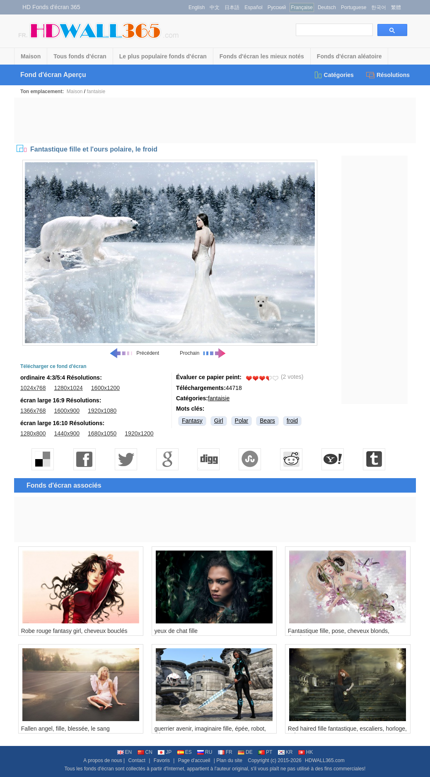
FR (225, 752)
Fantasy (192, 420)
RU (204, 752)
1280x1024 (68, 388)
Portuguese (353, 7)
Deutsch (327, 7)
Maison (31, 56)
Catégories (334, 75)
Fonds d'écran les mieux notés (262, 56)
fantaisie (96, 91)
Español (253, 7)
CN (145, 752)
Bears (267, 420)
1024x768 (33, 388)
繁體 (396, 7)
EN (124, 752)
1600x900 (67, 410)
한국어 (378, 7)
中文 (215, 7)
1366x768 (33, 410)
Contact (136, 760)
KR (285, 752)
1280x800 (33, 433)
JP (165, 752)
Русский (277, 7)
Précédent (134, 353)
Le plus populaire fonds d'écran (163, 56)
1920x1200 (139, 433)
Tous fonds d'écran (79, 56)
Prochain (203, 353)
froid (292, 420)
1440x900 (67, 433)
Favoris (162, 760)
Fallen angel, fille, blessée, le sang (65, 728)
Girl (218, 420)
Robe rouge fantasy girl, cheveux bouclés (74, 631)
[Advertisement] (215, 120)
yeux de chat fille (176, 631)
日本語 (232, 7)
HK (305, 752)
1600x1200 (105, 388)
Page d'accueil (194, 760)
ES (184, 752)
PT (265, 752)
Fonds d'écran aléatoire (349, 56)
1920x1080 (102, 410)
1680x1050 (102, 433)
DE (245, 752)
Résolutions (388, 75)
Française (302, 7)
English (196, 7)
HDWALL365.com (325, 760)
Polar (242, 420)
